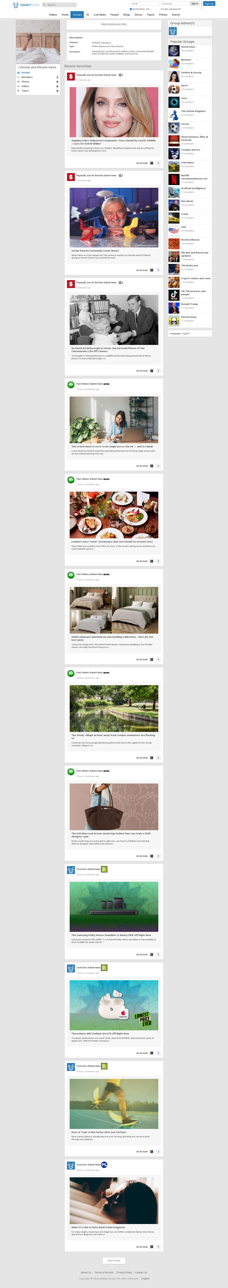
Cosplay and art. (191, 149)
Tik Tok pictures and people (193, 292)
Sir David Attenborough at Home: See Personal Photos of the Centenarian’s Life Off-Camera (108, 350)
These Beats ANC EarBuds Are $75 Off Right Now (100, 1033)
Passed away (188, 316)
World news (188, 46)
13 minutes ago (83, 79)
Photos (163, 14)
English (185, 333)
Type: (72, 46)
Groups (77, 14)
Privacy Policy (124, 1272)
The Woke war (189, 265)
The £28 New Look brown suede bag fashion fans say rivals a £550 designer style (111, 835)
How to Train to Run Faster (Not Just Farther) (98, 1132)
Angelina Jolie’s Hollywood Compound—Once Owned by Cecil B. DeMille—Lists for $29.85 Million (113, 142)
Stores (138, 14)
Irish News (187, 162)
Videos (53, 14)
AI (87, 14)
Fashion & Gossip (191, 72)
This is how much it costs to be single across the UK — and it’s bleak (112, 446)
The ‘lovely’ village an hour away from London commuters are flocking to (113, 737)
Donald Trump (189, 304)
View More (114, 1260)
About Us (86, 1272)
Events (176, 14)
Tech (184, 98)
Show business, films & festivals (194, 138)
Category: (73, 42)
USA (183, 226)
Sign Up (209, 3)
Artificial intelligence (193, 188)
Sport (184, 85)
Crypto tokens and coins (196, 278)
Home (65, 14)
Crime (184, 213)
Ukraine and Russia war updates (195, 254)
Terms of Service (104, 1272)
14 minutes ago (83, 180)
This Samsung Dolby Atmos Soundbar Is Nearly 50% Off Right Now (111, 935)
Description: (74, 51)
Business (186, 59)
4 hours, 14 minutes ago (87, 1170)
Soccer (185, 123)
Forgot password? (171, 8)
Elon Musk (187, 201)
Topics (151, 14)
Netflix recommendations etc (194, 177)
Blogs (126, 14)
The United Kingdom (193, 111)
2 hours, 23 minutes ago (87, 389)
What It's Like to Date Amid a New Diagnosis (98, 1227)
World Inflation (190, 239)
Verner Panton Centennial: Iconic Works (95, 250)
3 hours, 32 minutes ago (87, 874)
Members (38, 77)
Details (23, 72)
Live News (100, 14)
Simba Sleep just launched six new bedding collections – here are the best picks (112, 638)
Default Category (101, 42)
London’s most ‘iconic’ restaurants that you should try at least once (112, 541)
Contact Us (141, 1272)
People (115, 14)
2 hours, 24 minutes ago (87, 484)
